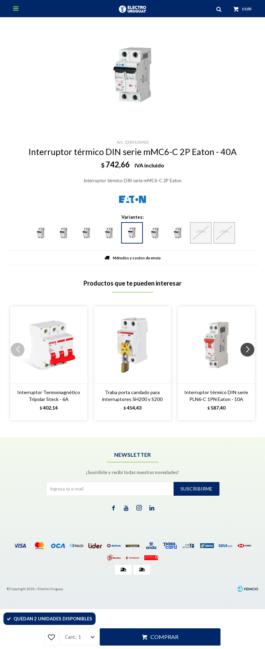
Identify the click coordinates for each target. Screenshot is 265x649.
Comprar (164, 636)
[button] (250, 363)
